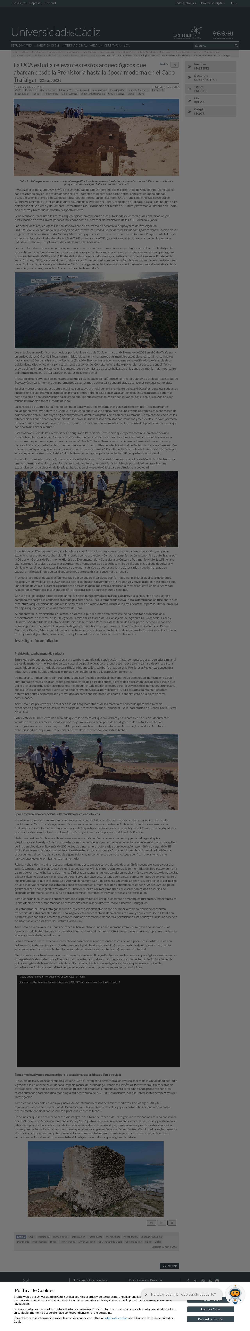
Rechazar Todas (210, 1309)
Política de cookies (116, 1318)
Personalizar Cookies (210, 1319)
